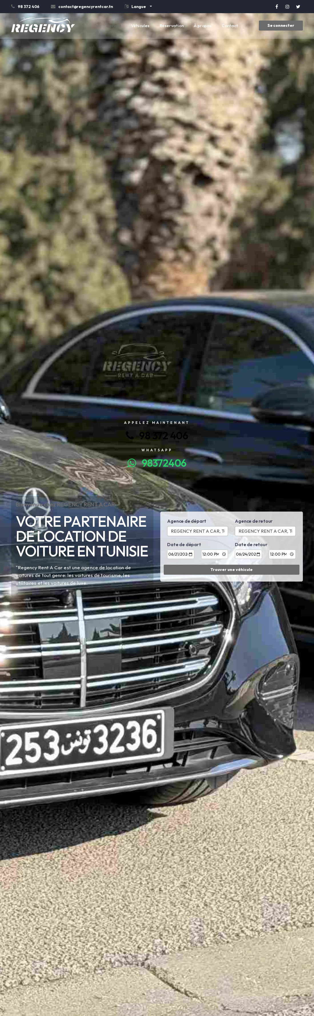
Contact (230, 25)
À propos (202, 25)
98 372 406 (157, 435)
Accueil (114, 25)
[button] (138, 7)
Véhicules (140, 25)
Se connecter (280, 25)
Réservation (172, 25)
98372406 (157, 462)
